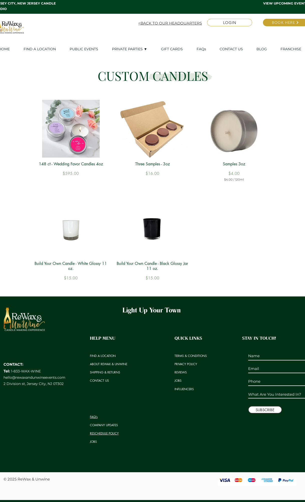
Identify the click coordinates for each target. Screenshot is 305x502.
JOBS (93, 441)
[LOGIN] (229, 22)
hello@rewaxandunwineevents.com (34, 377)
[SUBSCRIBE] (265, 409)
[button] (132, 49)
